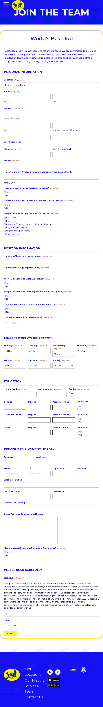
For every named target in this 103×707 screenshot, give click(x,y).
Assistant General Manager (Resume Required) (30, 224)
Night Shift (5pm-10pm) (18, 230)
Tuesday (37, 345)
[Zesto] (73, 670)
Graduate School (13, 414)
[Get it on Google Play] (57, 685)
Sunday (61, 360)
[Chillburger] (85, 669)
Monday (13, 345)
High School (15, 389)
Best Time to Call (61, 149)
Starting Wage (12, 491)
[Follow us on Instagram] (57, 672)
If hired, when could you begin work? (29, 317)
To (29, 468)
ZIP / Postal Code (12, 142)
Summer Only (13, 234)
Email (11, 160)
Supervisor (58, 468)
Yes (8, 192)
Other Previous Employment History (23, 514)
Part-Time (11, 221)
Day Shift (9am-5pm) (16, 227)
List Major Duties (13, 480)
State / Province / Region (65, 130)
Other (7, 427)
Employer (9, 457)
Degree (32, 402)
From (7, 468)
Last (54, 101)
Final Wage (58, 491)
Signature (14, 578)
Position (81, 468)
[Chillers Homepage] (35, 5)
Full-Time (11, 217)
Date (6, 620)
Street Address (11, 118)
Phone (12, 149)
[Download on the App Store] (57, 680)
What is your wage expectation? (26, 267)
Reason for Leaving (14, 502)
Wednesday (58, 347)
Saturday (38, 360)
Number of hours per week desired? (28, 256)
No (7, 195)
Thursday (87, 345)
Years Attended (49, 389)
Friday (12, 360)
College (8, 402)
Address (40, 457)
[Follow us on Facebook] (50, 672)
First (6, 101)
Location (13, 79)
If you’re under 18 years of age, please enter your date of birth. (38, 172)
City (6, 130)
